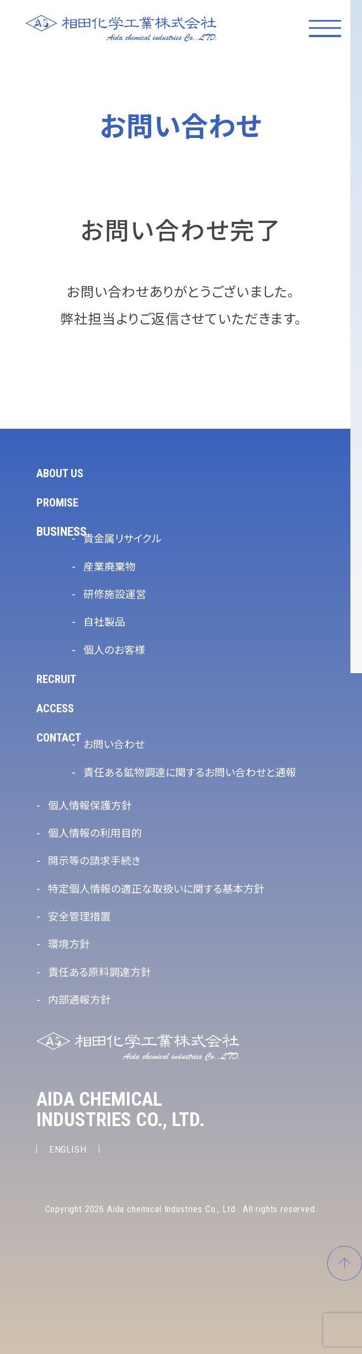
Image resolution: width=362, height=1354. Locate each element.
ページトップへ (342, 1252)
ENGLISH (70, 1149)
